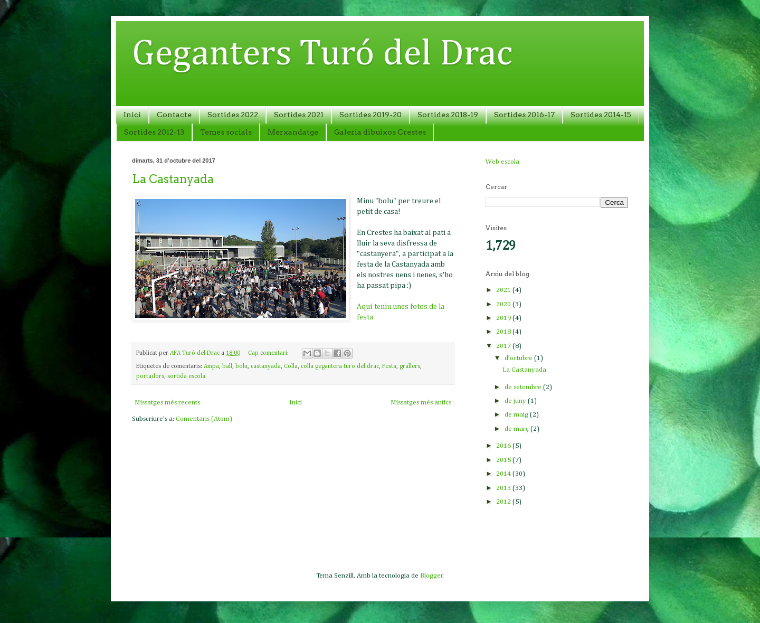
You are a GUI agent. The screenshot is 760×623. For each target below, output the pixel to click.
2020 (504, 304)
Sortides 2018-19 (447, 114)
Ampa (211, 366)
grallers (410, 366)
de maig (517, 414)
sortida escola (186, 376)
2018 (504, 331)
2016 (504, 445)
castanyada (266, 366)
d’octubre (519, 358)
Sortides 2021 (299, 114)
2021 (504, 290)
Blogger (431, 575)
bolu (241, 366)
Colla (291, 366)
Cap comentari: (269, 353)
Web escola (502, 161)
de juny (516, 401)
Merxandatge (293, 132)
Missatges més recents (167, 402)
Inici (132, 114)
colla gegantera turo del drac (340, 366)
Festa (389, 366)
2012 (504, 501)
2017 (504, 346)
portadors (150, 376)
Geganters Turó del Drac (322, 54)
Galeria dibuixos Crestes (380, 132)
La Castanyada (173, 179)
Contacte (174, 114)
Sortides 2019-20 (370, 114)
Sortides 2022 (232, 114)
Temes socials (226, 132)
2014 (504, 473)
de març (517, 429)
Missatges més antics (421, 402)
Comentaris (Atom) (204, 419)
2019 (504, 318)
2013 (504, 488)
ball (227, 366)
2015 (504, 460)
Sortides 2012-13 (154, 132)
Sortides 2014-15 (601, 114)
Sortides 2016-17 (524, 114)
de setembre (524, 387)
